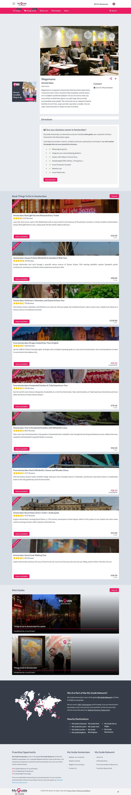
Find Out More (50, 180)
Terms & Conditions (83, 791)
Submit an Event (74, 761)
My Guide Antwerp (79, 724)
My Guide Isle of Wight (110, 725)
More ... (67, 11)
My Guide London (78, 730)
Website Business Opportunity (99, 710)
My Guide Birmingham (92, 731)
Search (113, 11)
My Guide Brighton (79, 733)
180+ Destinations (84, 705)
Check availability (22, 236)
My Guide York (93, 727)
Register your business (76, 757)
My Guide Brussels (79, 727)
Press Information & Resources (107, 765)
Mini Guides (56, 11)
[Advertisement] (24, 47)
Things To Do (30, 11)
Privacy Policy (71, 791)
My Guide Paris (93, 724)
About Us (100, 757)
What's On (44, 11)
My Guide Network (105, 698)
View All (114, 196)
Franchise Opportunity (104, 768)
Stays (16, 11)
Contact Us (73, 768)
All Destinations (102, 761)
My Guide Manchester (108, 730)
